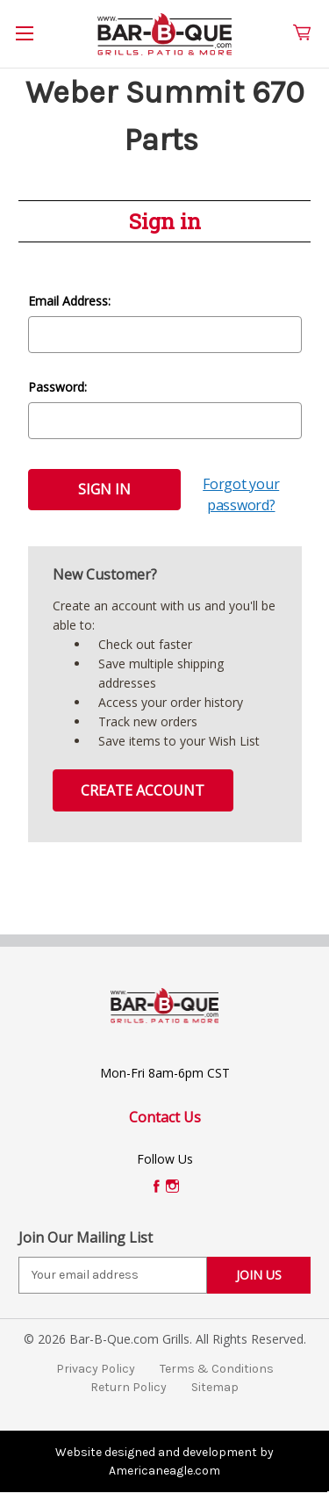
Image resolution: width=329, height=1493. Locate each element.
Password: (57, 387)
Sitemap (215, 1387)
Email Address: (69, 300)
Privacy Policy (95, 1368)
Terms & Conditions (217, 1368)
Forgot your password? (241, 494)
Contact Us (165, 1117)
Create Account (142, 790)
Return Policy (128, 1387)
